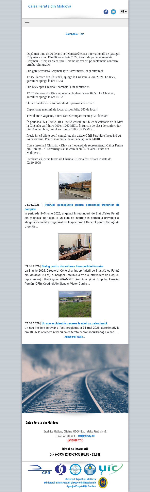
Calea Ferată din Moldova (49, 6)
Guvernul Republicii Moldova (80, 479)
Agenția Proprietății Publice (81, 486)
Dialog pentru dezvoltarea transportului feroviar (72, 266)
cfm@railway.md (86, 436)
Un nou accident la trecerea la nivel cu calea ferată (74, 323)
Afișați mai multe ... (75, 336)
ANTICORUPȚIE (74, 440)
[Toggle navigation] (27, 22)
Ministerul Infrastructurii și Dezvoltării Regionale (70, 482)
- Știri (75, 33)
